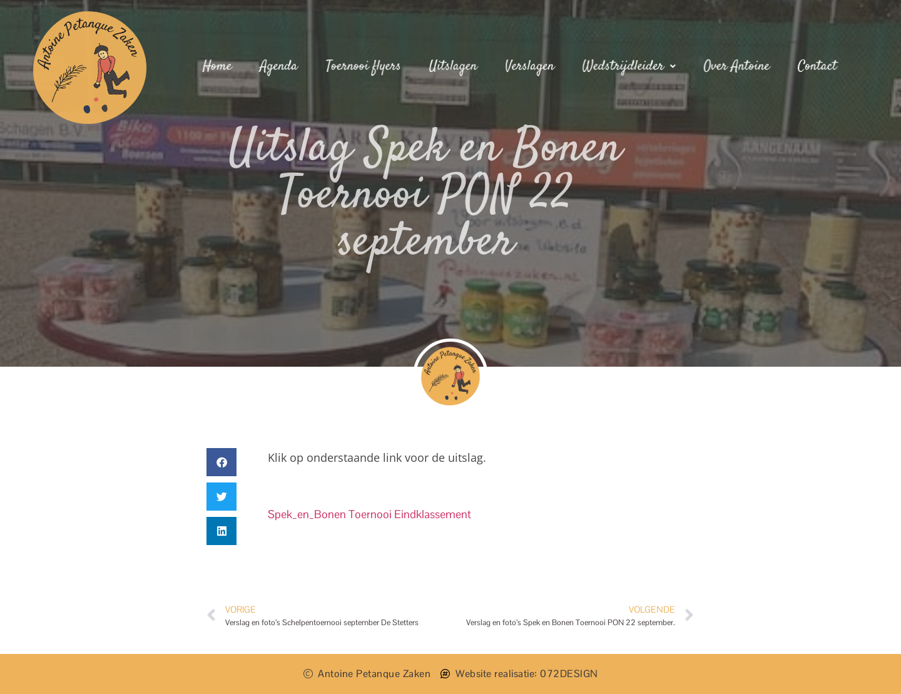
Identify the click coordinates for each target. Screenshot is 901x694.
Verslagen (529, 66)
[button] (221, 462)
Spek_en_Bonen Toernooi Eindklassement (369, 514)
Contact (814, 66)
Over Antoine (734, 66)
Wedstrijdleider (628, 66)
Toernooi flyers (365, 66)
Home (219, 66)
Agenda (281, 66)
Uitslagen (453, 66)
